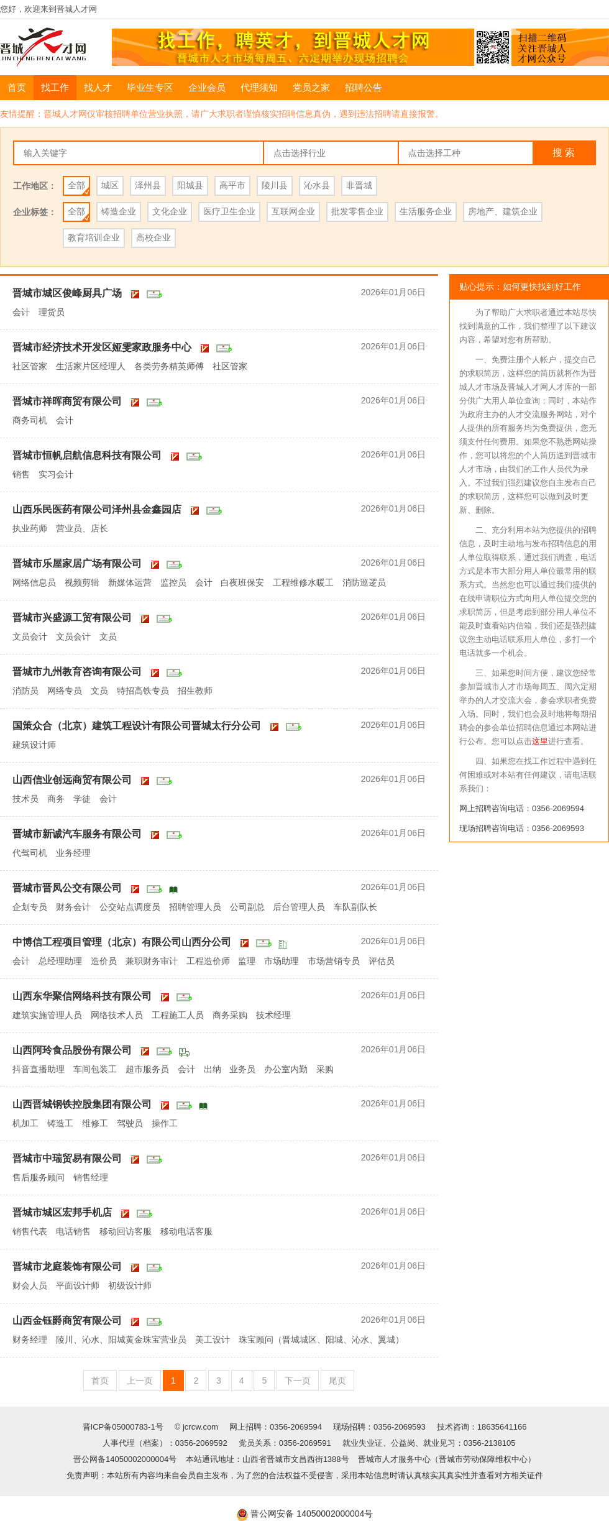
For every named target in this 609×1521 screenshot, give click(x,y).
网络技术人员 (117, 1015)
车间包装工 (95, 1069)
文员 (108, 636)
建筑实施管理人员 (47, 1015)
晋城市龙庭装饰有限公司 (67, 1266)
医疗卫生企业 (229, 211)
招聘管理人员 (195, 907)
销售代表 (29, 1231)
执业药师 (29, 528)
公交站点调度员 (129, 907)
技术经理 (273, 1015)
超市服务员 (147, 1069)
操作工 (165, 1123)
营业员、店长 (82, 528)
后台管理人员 (299, 907)
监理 (246, 961)
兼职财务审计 (152, 961)
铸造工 (60, 1123)
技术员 (25, 799)
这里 (540, 741)
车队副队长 (355, 907)
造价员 (104, 961)
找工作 (55, 87)
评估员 (382, 961)
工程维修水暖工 (303, 582)
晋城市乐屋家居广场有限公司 (77, 563)
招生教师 (195, 691)
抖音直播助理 (38, 1069)
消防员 (25, 691)
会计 (21, 312)
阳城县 (190, 185)
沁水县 (317, 185)
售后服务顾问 (38, 1177)
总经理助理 (60, 961)
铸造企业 (118, 211)
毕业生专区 (150, 87)
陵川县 (275, 185)
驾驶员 (130, 1123)
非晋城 (359, 185)
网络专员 (64, 691)
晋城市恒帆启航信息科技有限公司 (87, 455)
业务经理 (73, 853)
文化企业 (169, 211)
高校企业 (153, 237)
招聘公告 (363, 87)
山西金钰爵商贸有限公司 (67, 1320)
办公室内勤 (286, 1069)
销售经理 (90, 1177)
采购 (325, 1069)
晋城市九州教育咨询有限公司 (77, 671)
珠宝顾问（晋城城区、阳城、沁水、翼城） (321, 1339)
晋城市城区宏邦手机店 (62, 1212)
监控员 (173, 582)
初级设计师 (130, 1285)
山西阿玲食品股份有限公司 (72, 1050)
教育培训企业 (94, 237)
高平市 (232, 185)
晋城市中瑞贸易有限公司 (67, 1158)
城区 (110, 185)
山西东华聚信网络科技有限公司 (82, 996)
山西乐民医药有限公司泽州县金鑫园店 (96, 509)
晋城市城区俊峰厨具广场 (67, 293)
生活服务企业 (426, 211)
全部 (76, 185)
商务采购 (230, 1015)
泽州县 (148, 185)
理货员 (52, 312)
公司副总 (247, 907)
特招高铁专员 (143, 691)
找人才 (98, 87)
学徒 (82, 799)
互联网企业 (293, 211)
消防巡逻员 (364, 582)
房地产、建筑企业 (503, 211)
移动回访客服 (125, 1231)
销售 (21, 474)
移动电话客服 (186, 1231)
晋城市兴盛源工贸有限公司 (72, 617)
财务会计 (73, 907)
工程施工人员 (178, 1015)
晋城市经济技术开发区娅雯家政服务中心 (101, 347)
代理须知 (259, 87)
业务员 (242, 1069)
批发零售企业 (357, 211)
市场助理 (281, 961)
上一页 (140, 1380)
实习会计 (56, 474)
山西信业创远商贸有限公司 (72, 779)
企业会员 (207, 87)
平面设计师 (77, 1285)
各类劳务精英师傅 (169, 366)
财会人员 (29, 1285)
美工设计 (212, 1339)
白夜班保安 (242, 582)
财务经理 (29, 1339)
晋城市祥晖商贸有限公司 (67, 401)
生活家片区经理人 (91, 366)
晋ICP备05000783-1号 (124, 1426)
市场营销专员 (334, 961)
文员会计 (29, 636)
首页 (16, 87)
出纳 (212, 1069)
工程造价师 (208, 961)
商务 (56, 799)
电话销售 (73, 1231)
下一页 (298, 1380)
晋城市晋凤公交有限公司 (67, 888)
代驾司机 (29, 853)
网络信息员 (34, 582)
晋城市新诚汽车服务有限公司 (77, 834)
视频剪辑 (82, 582)
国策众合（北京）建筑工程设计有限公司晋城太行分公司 (136, 725)
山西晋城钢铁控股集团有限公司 (82, 1104)
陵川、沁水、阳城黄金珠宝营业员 (121, 1339)
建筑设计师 (34, 745)
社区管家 (29, 366)
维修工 (95, 1123)
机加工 (25, 1123)
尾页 (337, 1380)
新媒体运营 (130, 582)
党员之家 (311, 87)
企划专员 (29, 907)
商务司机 (29, 420)
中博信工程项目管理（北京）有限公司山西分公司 (121, 942)
